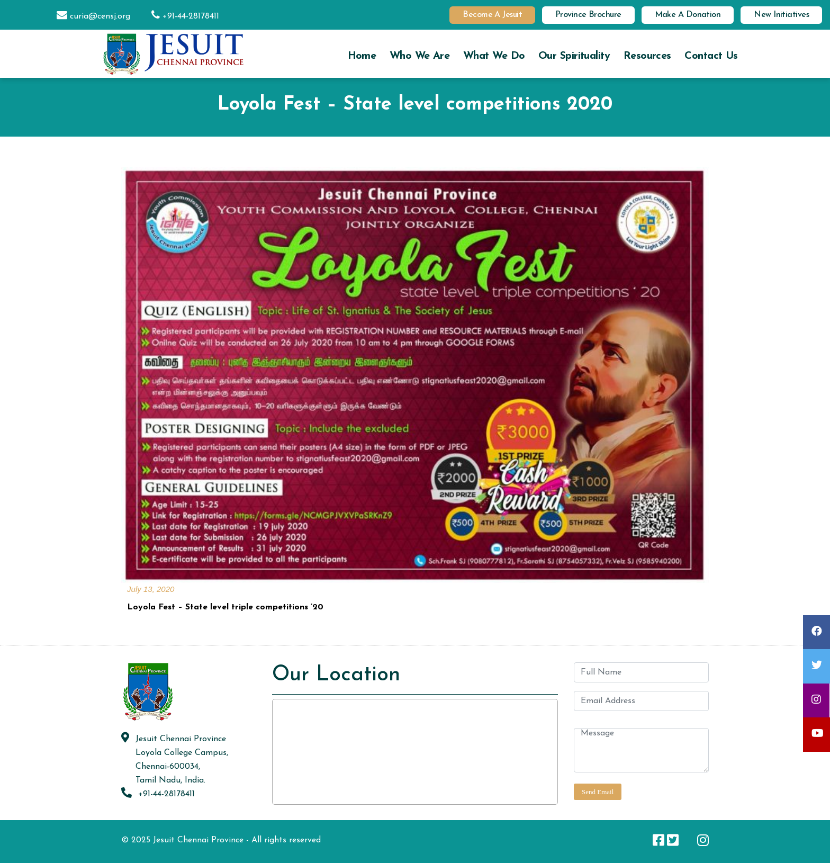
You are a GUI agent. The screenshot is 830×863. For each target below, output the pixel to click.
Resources (647, 56)
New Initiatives (781, 15)
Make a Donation (688, 15)
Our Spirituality (574, 56)
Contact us (710, 56)
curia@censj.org (88, 16)
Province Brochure (588, 15)
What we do (494, 56)
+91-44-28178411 (180, 16)
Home (362, 56)
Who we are (419, 56)
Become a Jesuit (492, 15)
